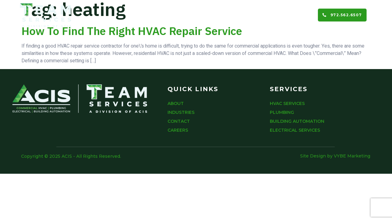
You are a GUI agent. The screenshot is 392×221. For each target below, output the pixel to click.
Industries (228, 15)
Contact (263, 15)
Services (189, 15)
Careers (296, 15)
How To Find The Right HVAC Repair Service (131, 31)
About (156, 15)
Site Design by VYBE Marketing (335, 156)
